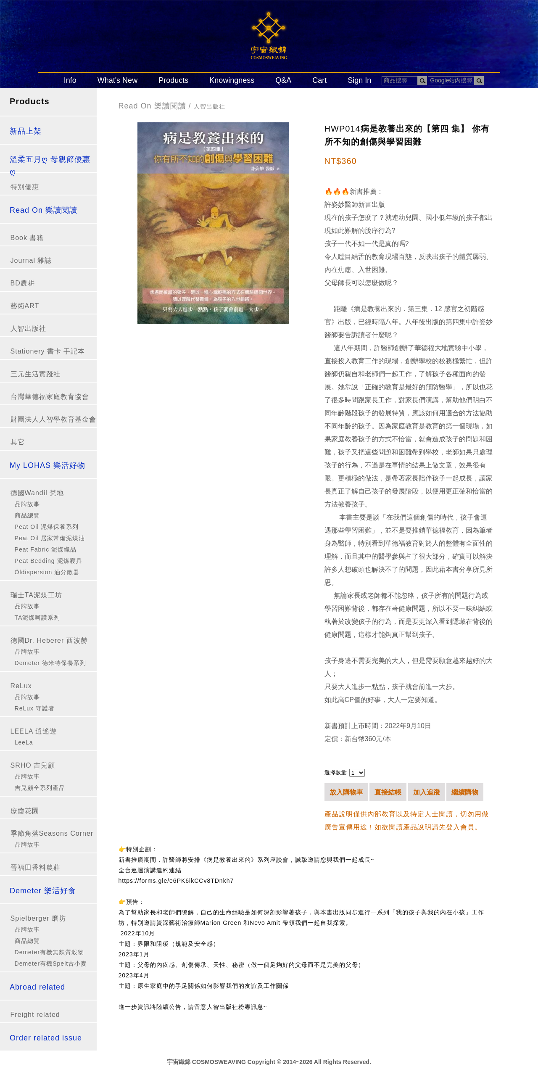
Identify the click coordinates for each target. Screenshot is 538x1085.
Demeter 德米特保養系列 (51, 663)
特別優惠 (25, 186)
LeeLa (24, 742)
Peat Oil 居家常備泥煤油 (50, 538)
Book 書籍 (27, 237)
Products (173, 80)
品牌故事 (27, 504)
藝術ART (25, 305)
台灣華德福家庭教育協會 (50, 396)
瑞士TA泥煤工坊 (36, 595)
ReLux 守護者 (35, 708)
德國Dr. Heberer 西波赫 (49, 640)
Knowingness (231, 80)
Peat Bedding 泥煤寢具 (48, 560)
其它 (18, 442)
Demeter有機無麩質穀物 (49, 952)
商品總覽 (27, 515)
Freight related (35, 1014)
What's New (117, 80)
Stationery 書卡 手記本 (48, 351)
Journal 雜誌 (31, 260)
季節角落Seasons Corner (52, 833)
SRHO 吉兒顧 (33, 765)
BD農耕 (23, 283)
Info (70, 80)
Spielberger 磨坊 (38, 918)
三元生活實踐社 (36, 374)
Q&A (283, 80)
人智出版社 (28, 328)
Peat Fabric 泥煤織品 (45, 549)
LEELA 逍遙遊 (34, 731)
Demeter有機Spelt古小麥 (51, 963)
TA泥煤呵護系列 (38, 617)
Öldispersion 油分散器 (47, 572)
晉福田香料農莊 (36, 867)
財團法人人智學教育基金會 (53, 419)
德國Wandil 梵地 (37, 492)
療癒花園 (25, 810)
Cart (319, 80)
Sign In (359, 80)
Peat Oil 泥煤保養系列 (47, 526)
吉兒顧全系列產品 (40, 787)
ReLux (21, 685)
